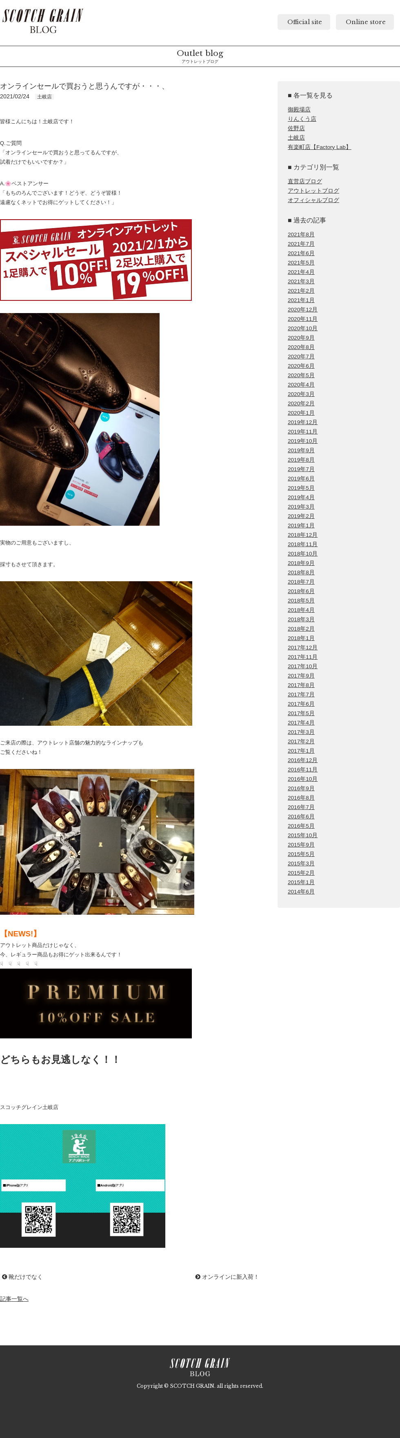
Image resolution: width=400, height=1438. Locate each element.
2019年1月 (301, 525)
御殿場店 (299, 110)
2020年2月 (301, 403)
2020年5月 (301, 375)
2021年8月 (301, 234)
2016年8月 (301, 798)
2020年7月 (301, 356)
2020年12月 (303, 310)
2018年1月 (301, 638)
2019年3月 (301, 507)
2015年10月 (303, 835)
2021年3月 (301, 281)
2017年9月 (301, 676)
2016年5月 (301, 826)
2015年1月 (301, 882)
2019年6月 (301, 479)
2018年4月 (301, 610)
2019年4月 (301, 497)
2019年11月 (303, 432)
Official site (304, 22)
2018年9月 (301, 563)
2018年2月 (301, 629)
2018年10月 (303, 554)
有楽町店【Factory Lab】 (319, 147)
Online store (365, 22)
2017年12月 (303, 648)
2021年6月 (301, 253)
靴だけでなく (22, 1277)
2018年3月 (301, 619)
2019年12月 (303, 422)
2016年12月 (303, 760)
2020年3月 (301, 394)
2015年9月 (301, 845)
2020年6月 (301, 366)
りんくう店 (302, 119)
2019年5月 (301, 488)
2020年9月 (301, 338)
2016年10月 (303, 779)
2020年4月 (301, 385)
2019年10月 (303, 441)
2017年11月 (303, 657)
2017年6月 (301, 704)
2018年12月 (303, 535)
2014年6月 (301, 892)
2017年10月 (303, 666)
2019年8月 (301, 460)
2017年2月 (301, 741)
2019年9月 (301, 450)
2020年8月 (301, 347)
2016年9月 (301, 788)
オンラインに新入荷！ (227, 1277)
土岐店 (296, 138)
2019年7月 (301, 469)
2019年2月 (301, 516)
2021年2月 (301, 291)
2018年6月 (301, 591)
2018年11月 (303, 544)
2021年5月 (301, 263)
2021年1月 (301, 300)
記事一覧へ (14, 1299)
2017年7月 (301, 694)
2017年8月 (301, 685)
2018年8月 (301, 572)
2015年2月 (301, 873)
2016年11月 (303, 770)
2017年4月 (301, 723)
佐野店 (296, 128)
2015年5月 (301, 854)
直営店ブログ (305, 181)
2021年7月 (301, 244)
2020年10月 (303, 328)
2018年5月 (301, 601)
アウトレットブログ (313, 191)
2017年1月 (301, 751)
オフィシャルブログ (313, 200)
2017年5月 (301, 713)
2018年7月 (301, 582)
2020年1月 (301, 413)
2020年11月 (303, 319)
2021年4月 (301, 272)
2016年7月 (301, 807)
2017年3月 (301, 732)
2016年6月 (301, 816)
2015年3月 (301, 863)
